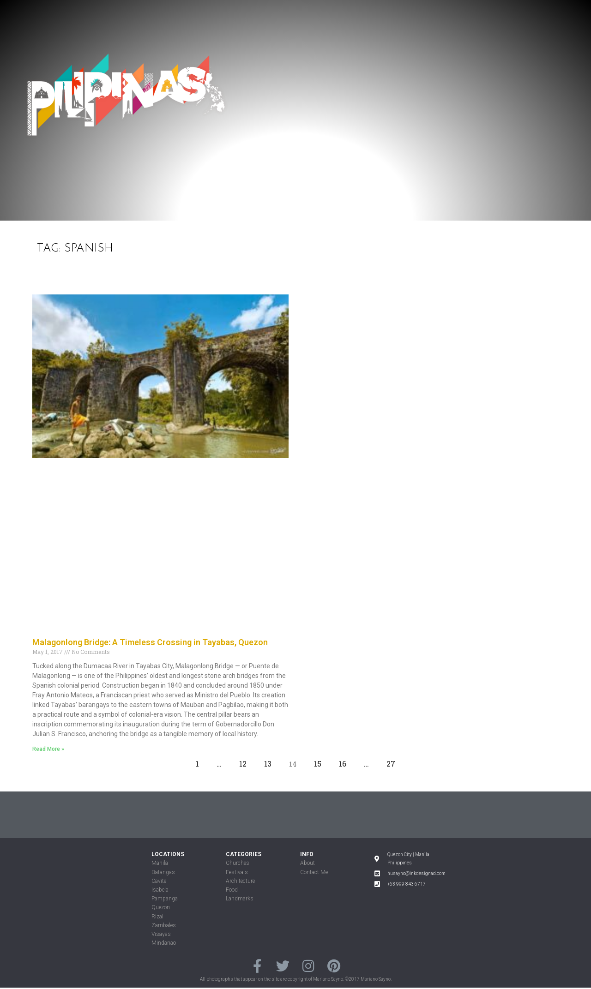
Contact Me (314, 872)
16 (345, 761)
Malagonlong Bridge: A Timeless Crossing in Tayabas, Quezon (150, 642)
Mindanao (163, 943)
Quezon (160, 907)
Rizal (157, 916)
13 (270, 761)
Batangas (163, 872)
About (307, 863)
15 (320, 761)
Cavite (158, 881)
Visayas (161, 934)
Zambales (163, 925)
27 (393, 761)
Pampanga (164, 898)
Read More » (48, 749)
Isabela (160, 890)
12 (245, 761)
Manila (159, 863)
